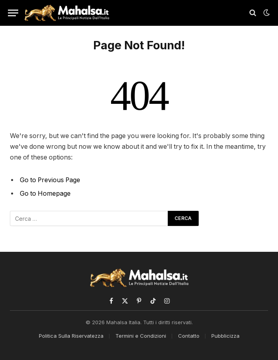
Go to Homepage (45, 193)
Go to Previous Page (50, 180)
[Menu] (13, 13)
